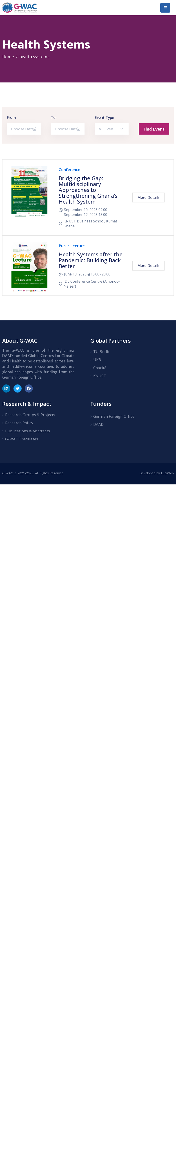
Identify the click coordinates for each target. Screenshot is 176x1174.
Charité (99, 367)
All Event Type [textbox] (110, 128)
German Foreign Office (113, 416)
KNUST (99, 375)
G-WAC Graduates (21, 439)
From (11, 117)
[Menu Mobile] (165, 8)
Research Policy (19, 422)
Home (8, 56)
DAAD (98, 424)
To (53, 117)
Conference (69, 169)
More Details (148, 197)
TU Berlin (102, 351)
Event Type (104, 117)
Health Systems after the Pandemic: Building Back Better (91, 260)
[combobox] (112, 129)
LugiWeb (167, 473)
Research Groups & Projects (30, 414)
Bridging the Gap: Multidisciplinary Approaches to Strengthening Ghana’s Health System (88, 189)
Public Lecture (72, 245)
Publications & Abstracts (27, 430)
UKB (97, 359)
